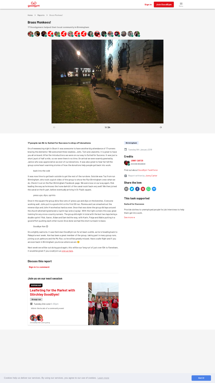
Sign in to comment (39, 267)
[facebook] (137, 189)
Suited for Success (134, 204)
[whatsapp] (148, 189)
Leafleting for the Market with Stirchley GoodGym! (52, 292)
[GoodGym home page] (34, 4)
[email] (126, 189)
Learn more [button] (103, 378)
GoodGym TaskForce (148, 170)
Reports (41, 15)
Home (30, 15)
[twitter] (132, 189)
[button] (181, 4)
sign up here (67, 250)
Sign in (148, 4)
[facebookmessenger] (154, 189)
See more (129, 217)
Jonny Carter (137, 160)
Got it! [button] (201, 378)
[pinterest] (143, 189)
